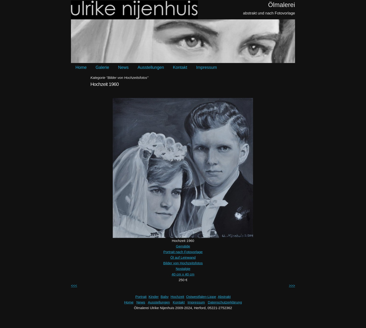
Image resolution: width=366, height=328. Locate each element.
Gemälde (183, 246)
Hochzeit (177, 297)
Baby (165, 297)
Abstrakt (224, 297)
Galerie (102, 67)
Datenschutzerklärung (225, 302)
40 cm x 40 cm (183, 274)
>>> (292, 285)
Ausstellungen (150, 67)
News (123, 67)
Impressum (206, 67)
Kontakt (180, 67)
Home (81, 67)
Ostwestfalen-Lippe (201, 297)
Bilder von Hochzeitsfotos (183, 263)
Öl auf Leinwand (183, 257)
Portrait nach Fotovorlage (183, 252)
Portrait (141, 297)
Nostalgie (183, 269)
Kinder (153, 297)
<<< (74, 285)
